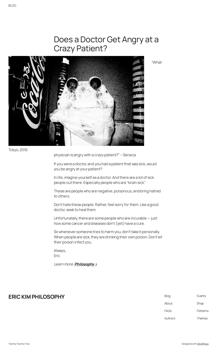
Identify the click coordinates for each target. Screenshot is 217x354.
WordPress (203, 343)
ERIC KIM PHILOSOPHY (36, 296)
